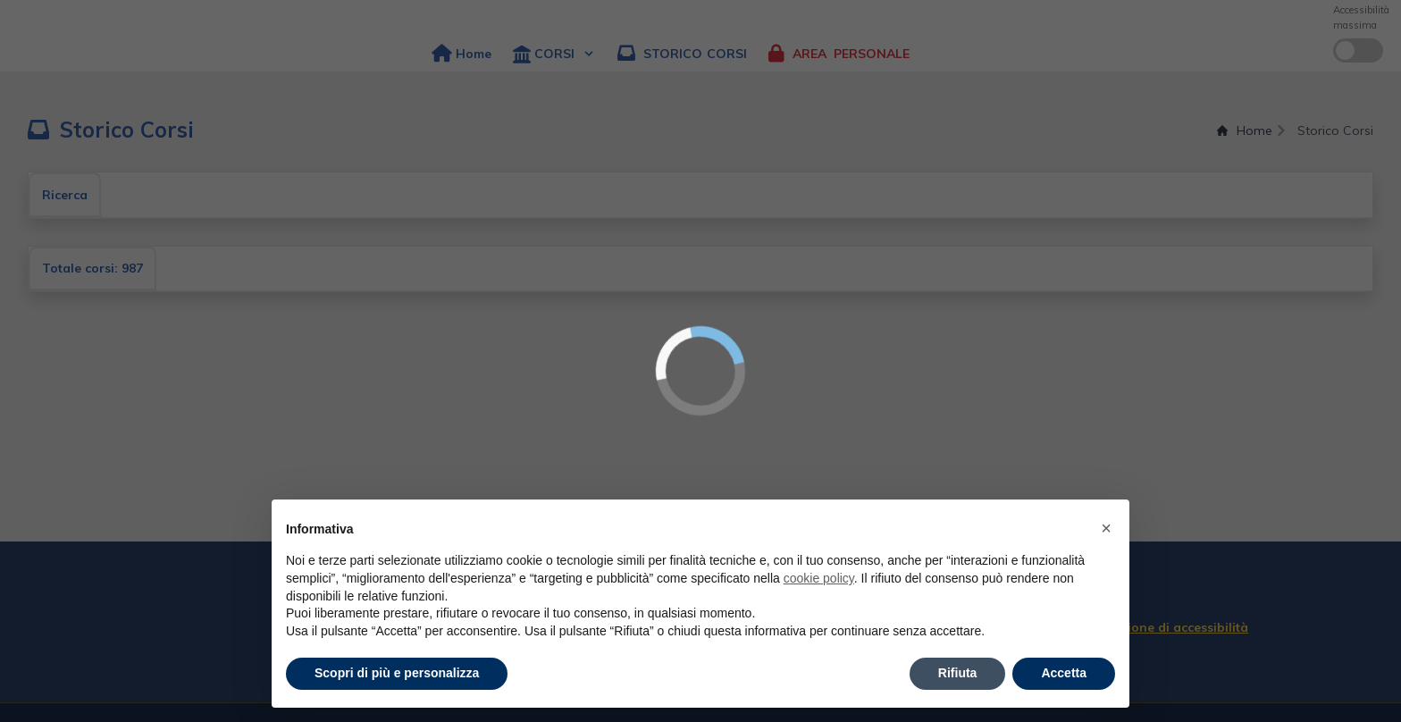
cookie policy (819, 578)
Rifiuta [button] (957, 673)
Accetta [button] (1063, 673)
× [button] (1106, 528)
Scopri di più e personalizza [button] (397, 673)
